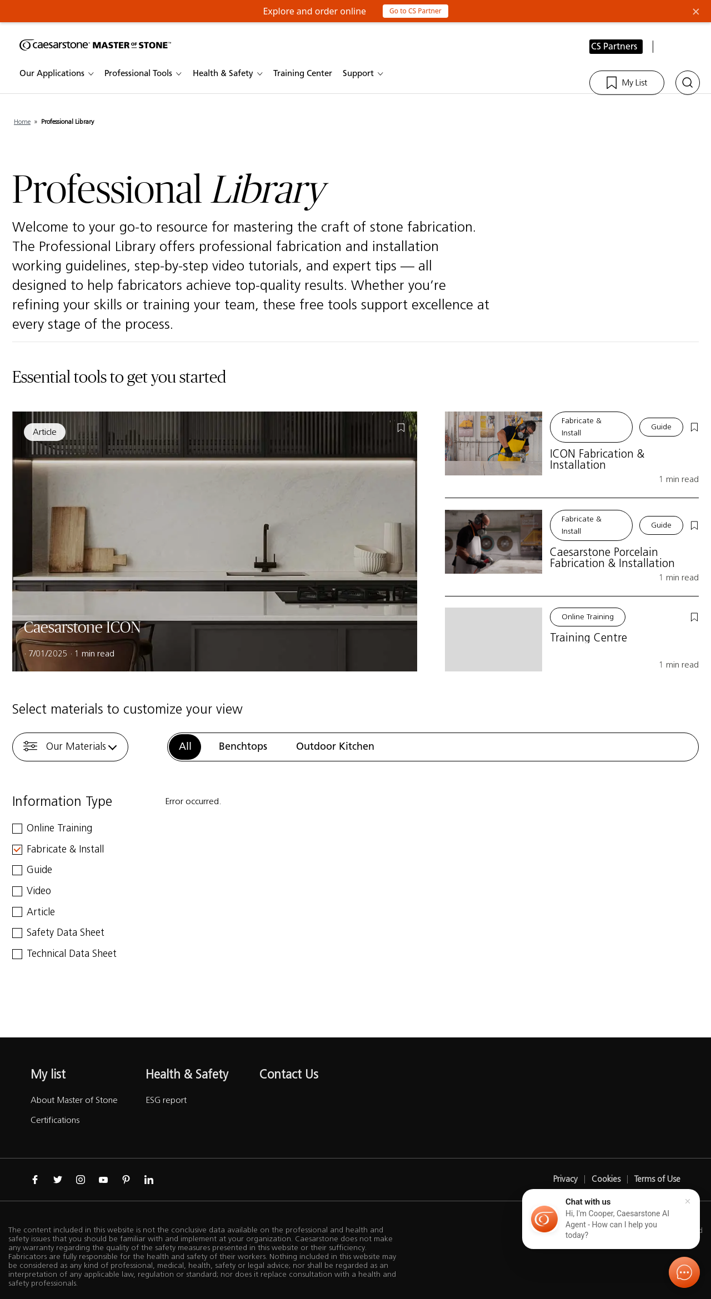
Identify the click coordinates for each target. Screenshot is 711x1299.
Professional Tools (144, 73)
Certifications (55, 1120)
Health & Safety (229, 73)
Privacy (565, 1179)
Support (364, 73)
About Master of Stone (74, 1100)
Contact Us (288, 1074)
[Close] (687, 1201)
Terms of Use (657, 1179)
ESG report (166, 1100)
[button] (611, 1219)
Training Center (308, 73)
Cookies (606, 1179)
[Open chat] (684, 1272)
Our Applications (58, 73)
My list (48, 1074)
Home (22, 121)
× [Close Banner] (696, 11)
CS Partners (614, 47)
